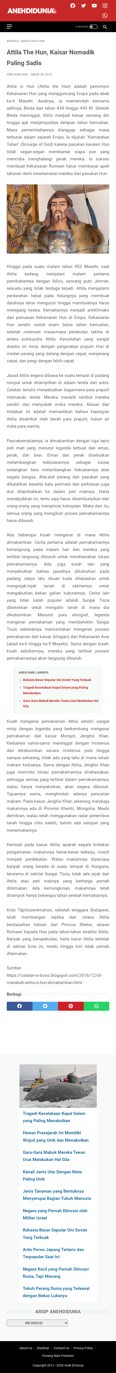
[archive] (37, 1323)
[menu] (12, 26)
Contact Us (61, 1348)
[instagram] (104, 6)
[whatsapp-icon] (104, 15)
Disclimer (43, 1348)
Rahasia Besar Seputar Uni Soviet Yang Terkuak (57, 680)
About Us (25, 1348)
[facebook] (72, 6)
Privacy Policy (83, 1348)
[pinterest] (71, 1006)
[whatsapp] (97, 1006)
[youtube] (94, 6)
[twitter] (83, 6)
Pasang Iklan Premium (58, 1356)
